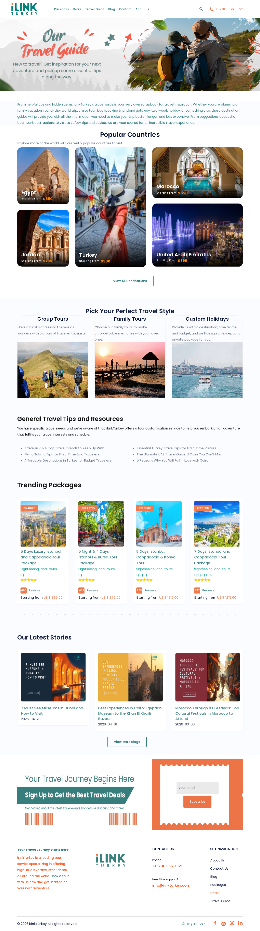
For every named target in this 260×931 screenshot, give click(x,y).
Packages (61, 9)
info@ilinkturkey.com (171, 885)
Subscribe (197, 801)
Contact (125, 9)
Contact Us (219, 868)
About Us (142, 9)
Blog (111, 9)
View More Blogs (127, 742)
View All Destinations (130, 281)
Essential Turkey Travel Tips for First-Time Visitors (176, 448)
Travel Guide (94, 9)
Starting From (31, 198)
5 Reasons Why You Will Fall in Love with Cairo (172, 460)
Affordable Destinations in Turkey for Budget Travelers (67, 460)
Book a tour (60, 876)
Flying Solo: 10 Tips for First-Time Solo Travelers (61, 454)
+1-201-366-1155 (227, 9)
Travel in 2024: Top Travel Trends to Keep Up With (64, 448)
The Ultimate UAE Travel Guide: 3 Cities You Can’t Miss (179, 454)
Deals (77, 9)
